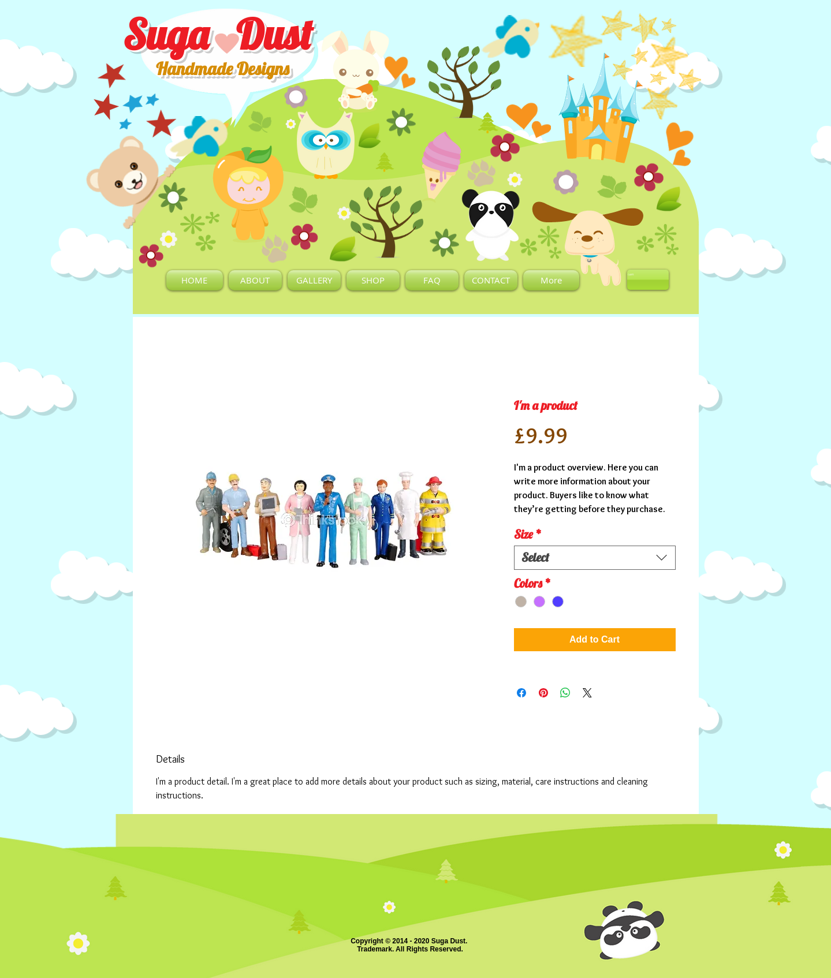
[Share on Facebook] (521, 693)
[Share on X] (587, 693)
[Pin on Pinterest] (543, 693)
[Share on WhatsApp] (565, 693)
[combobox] (595, 557)
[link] (633, 274)
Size (528, 534)
